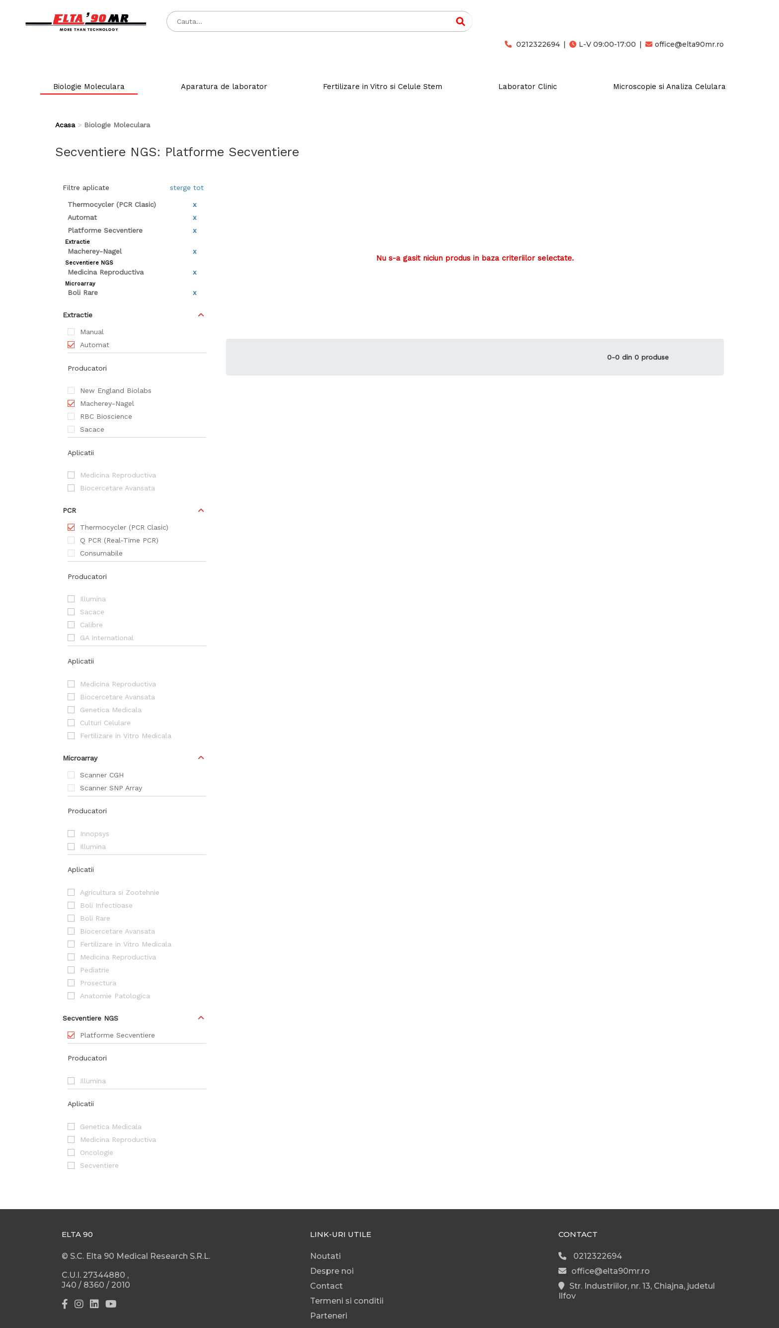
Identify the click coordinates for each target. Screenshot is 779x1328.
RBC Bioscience (106, 416)
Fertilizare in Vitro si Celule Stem (382, 86)
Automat (94, 345)
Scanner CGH (102, 775)
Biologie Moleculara (89, 86)
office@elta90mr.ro (684, 44)
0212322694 (532, 44)
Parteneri (328, 1316)
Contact (326, 1286)
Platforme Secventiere (117, 1035)
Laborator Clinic (527, 86)
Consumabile (101, 553)
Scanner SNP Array (111, 788)
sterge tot (187, 187)
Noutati (325, 1256)
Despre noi (332, 1271)
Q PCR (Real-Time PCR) (119, 540)
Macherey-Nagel (107, 403)
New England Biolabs (116, 390)
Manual (92, 332)
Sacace (92, 429)
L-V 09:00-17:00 (602, 44)
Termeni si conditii (347, 1301)
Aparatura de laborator (224, 86)
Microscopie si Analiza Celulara (669, 86)
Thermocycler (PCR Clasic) (124, 527)
